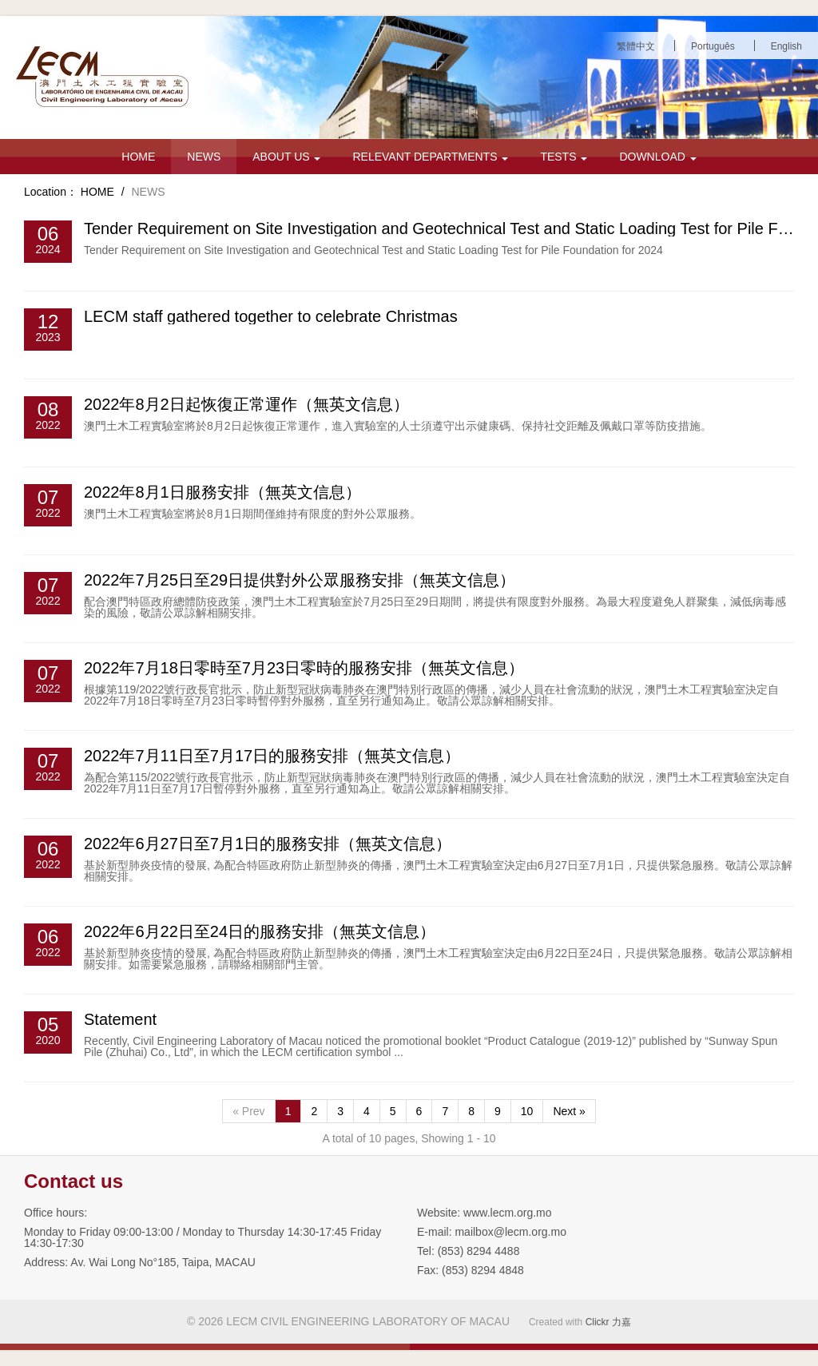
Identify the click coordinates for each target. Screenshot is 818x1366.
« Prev (248, 1111)
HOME (138, 156)
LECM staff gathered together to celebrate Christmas (271, 316)
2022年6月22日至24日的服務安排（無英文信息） (259, 931)
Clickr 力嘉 (608, 1322)
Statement (120, 1019)
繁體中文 (636, 46)
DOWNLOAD (657, 156)
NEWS (203, 156)
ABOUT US (286, 156)
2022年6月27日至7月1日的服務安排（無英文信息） (267, 843)
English (786, 46)
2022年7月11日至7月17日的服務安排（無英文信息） (272, 755)
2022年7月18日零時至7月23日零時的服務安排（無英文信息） (304, 668)
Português (713, 46)
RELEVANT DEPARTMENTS (430, 156)
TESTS (563, 156)
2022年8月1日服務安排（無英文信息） (222, 492)
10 (527, 1111)
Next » (569, 1111)
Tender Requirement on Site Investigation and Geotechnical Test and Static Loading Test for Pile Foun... (451, 228)
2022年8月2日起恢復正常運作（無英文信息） (246, 404)
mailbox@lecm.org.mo (510, 1231)
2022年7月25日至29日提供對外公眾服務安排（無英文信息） (299, 580)
